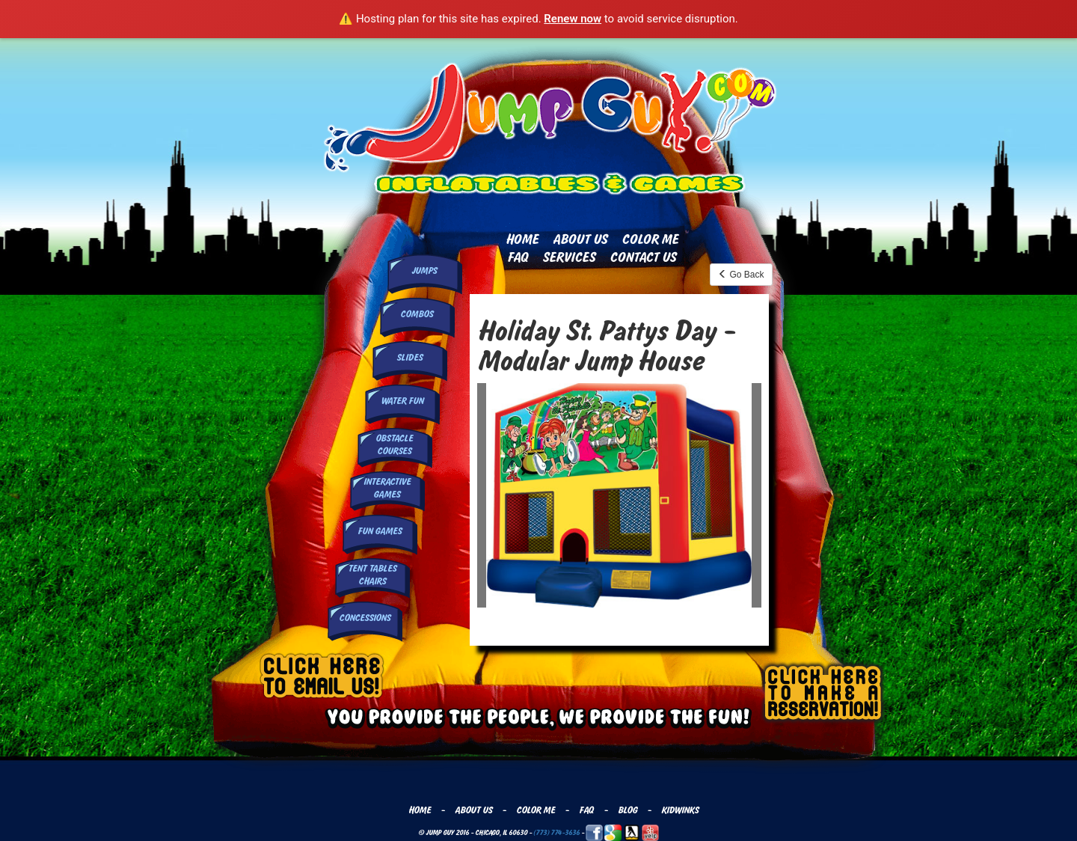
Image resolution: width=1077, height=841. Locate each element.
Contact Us (643, 257)
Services (568, 257)
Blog (627, 810)
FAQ (517, 257)
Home (522, 239)
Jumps (424, 271)
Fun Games (380, 531)
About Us (580, 239)
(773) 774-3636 (556, 832)
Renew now (572, 18)
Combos (416, 314)
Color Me (650, 239)
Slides (409, 357)
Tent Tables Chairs (372, 575)
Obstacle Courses (394, 444)
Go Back (741, 274)
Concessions (364, 618)
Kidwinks (680, 810)
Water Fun (402, 401)
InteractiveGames (387, 488)
